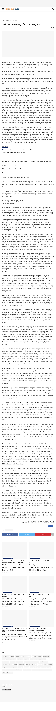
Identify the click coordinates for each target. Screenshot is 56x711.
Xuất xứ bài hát (7, 592)
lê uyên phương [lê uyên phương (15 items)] (19, 661)
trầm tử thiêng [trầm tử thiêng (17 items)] (19, 669)
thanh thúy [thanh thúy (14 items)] (26, 667)
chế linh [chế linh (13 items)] (22, 656)
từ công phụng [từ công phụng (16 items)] (43, 669)
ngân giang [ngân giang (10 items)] (14, 664)
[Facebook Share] (50, 526)
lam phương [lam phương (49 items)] (38, 659)
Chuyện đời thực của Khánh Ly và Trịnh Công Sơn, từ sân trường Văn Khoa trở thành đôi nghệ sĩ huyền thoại (14, 630)
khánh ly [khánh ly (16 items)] (32, 659)
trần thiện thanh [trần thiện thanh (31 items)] (27, 669)
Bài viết (7, 20)
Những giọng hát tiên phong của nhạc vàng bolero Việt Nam (18, 149)
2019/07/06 (4, 28)
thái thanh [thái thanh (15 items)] (33, 667)
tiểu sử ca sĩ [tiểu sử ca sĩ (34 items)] (39, 667)
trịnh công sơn (9, 529)
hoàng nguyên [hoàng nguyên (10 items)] (46, 656)
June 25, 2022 (5, 642)
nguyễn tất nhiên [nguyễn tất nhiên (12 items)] (43, 661)
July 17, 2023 (5, 606)
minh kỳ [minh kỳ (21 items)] (30, 661)
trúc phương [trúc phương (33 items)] (5, 669)
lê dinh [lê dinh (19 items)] (44, 659)
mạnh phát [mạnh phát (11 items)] (36, 661)
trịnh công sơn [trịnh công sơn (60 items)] (35, 669)
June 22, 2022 (32, 640)
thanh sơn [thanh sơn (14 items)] (20, 667)
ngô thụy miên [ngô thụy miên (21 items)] (21, 664)
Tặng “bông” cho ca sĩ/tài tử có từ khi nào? (14, 152)
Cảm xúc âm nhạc (34, 592)
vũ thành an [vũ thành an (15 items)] (5, 672)
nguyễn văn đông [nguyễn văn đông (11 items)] (6, 664)
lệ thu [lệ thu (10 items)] (26, 661)
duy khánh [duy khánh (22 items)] (28, 656)
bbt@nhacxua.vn (6, 686)
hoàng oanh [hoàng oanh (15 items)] (5, 659)
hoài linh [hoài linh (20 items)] (39, 656)
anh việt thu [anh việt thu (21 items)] (11, 656)
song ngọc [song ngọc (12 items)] (14, 667)
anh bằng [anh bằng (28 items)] (5, 656)
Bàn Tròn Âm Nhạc (13, 20)
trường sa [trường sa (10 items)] (12, 669)
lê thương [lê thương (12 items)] (12, 661)
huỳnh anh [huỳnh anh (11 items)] (26, 659)
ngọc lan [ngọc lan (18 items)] (28, 664)
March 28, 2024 (5, 572)
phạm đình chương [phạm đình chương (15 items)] (48, 664)
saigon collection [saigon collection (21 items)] (6, 667)
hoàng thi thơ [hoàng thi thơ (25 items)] (12, 659)
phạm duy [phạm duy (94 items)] (40, 664)
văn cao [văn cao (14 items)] (49, 669)
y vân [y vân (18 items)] (11, 672)
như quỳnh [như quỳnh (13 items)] (34, 664)
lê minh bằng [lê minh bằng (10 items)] (5, 661)
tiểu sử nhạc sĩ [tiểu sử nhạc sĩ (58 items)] (47, 667)
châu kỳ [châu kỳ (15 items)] (17, 656)
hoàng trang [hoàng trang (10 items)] (19, 659)
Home (3, 20)
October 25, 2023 (32, 572)
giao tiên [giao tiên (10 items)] (34, 656)
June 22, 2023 (32, 606)
